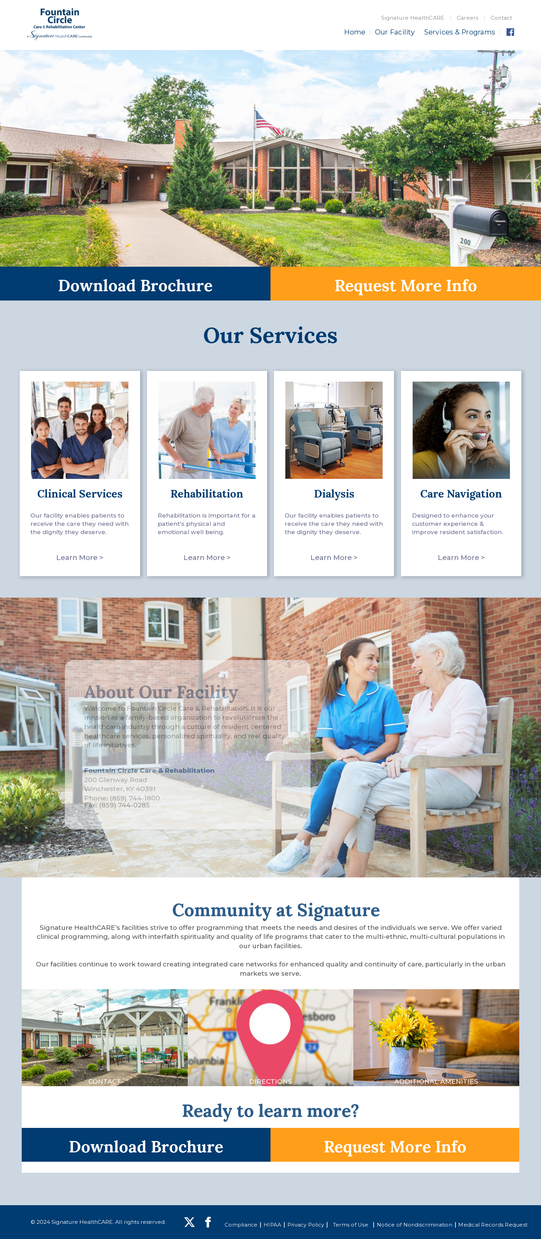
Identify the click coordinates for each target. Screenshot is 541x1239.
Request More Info (405, 284)
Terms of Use (350, 1225)
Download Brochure (135, 284)
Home (354, 32)
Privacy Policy (305, 1225)
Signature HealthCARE (412, 17)
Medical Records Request (493, 1225)
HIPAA (272, 1225)
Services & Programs (459, 32)
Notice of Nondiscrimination (414, 1225)
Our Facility (395, 32)
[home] (59, 24)
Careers (468, 17)
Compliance (241, 1225)
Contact (501, 17)
